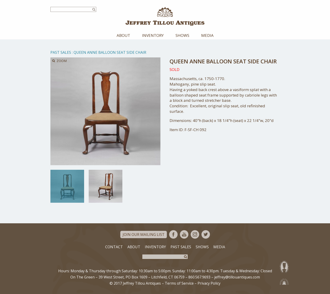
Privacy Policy (209, 283)
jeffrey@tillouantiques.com (237, 277)
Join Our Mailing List (144, 234)
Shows (182, 35)
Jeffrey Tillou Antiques (165, 16)
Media (207, 35)
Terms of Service (179, 283)
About (123, 35)
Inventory (153, 35)
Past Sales (60, 52)
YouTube (184, 234)
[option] (67, 186)
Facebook (173, 234)
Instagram (195, 234)
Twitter (205, 234)
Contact (114, 246)
